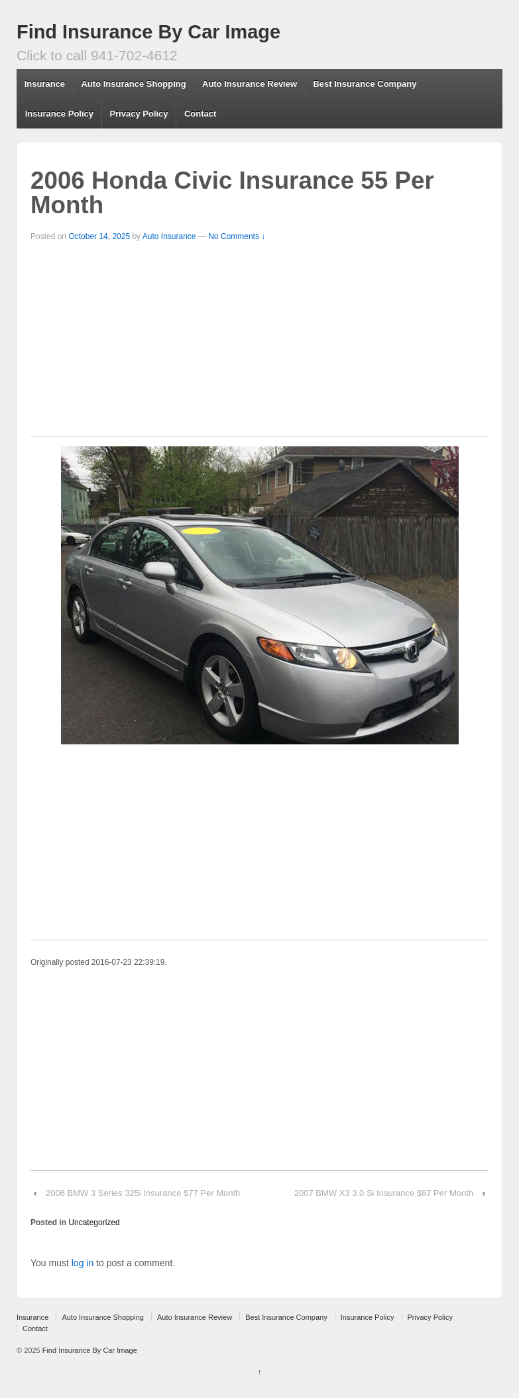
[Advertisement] (259, 343)
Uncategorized (93, 1222)
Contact (200, 114)
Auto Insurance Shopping (133, 84)
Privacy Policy (138, 114)
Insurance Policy (59, 114)
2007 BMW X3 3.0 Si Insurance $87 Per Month (383, 1193)
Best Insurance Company (364, 84)
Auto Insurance (169, 236)
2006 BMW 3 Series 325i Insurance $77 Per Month (143, 1193)
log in (82, 1263)
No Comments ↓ (236, 236)
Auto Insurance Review (249, 84)
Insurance (45, 84)
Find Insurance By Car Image (148, 31)
